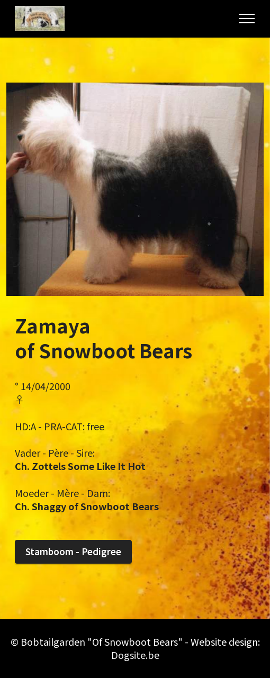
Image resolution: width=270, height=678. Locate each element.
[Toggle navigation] (247, 18)
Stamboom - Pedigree (73, 551)
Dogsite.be (135, 655)
